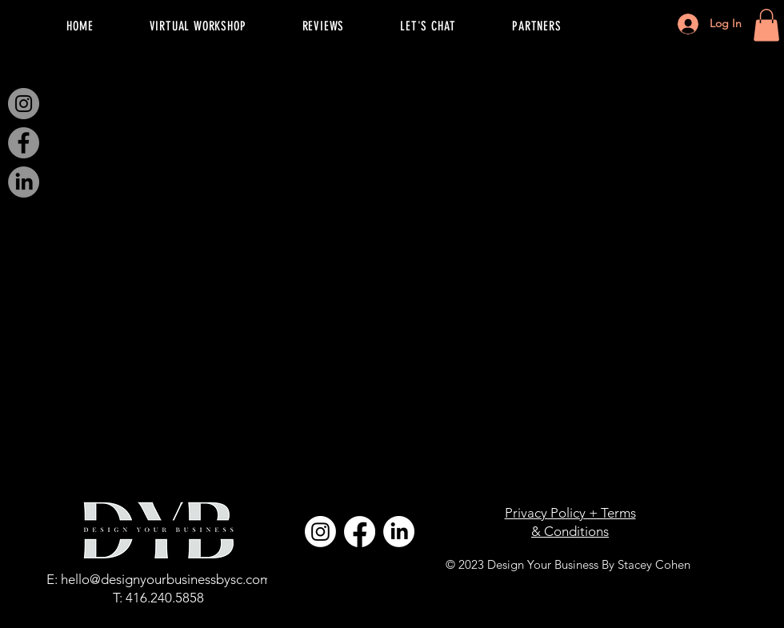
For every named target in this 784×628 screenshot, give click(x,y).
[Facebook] (23, 142)
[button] (766, 25)
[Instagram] (23, 103)
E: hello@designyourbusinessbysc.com (158, 579)
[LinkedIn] (23, 182)
